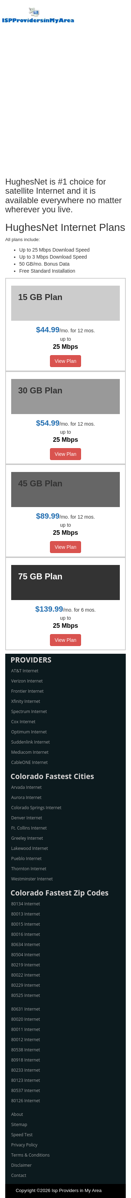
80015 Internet (25, 924)
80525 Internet (25, 995)
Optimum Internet (29, 732)
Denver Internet (26, 818)
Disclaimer (21, 1165)
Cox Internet (23, 722)
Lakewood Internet (29, 848)
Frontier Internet (27, 691)
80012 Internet (25, 1040)
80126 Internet (25, 1101)
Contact (18, 1175)
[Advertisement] (65, 104)
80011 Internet (25, 1029)
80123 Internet (25, 1080)
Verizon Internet (27, 681)
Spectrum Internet (29, 711)
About (17, 1114)
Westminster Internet (32, 879)
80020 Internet (25, 1019)
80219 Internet (25, 965)
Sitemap (19, 1124)
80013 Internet (25, 914)
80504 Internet (25, 955)
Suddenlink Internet (30, 742)
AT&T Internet (24, 671)
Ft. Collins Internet (29, 828)
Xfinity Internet (25, 701)
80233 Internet (25, 1070)
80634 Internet (25, 944)
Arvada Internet (26, 787)
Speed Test (21, 1135)
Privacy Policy (24, 1145)
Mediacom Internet (30, 752)
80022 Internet (25, 975)
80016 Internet (25, 934)
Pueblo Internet (26, 858)
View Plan (65, 361)
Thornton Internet (28, 869)
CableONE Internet (29, 762)
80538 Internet (25, 1050)
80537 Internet (25, 1090)
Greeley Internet (27, 838)
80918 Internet (25, 1060)
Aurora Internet (26, 797)
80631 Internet (25, 1009)
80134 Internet (25, 904)
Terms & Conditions (30, 1155)
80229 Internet (25, 985)
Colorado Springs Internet (36, 808)
